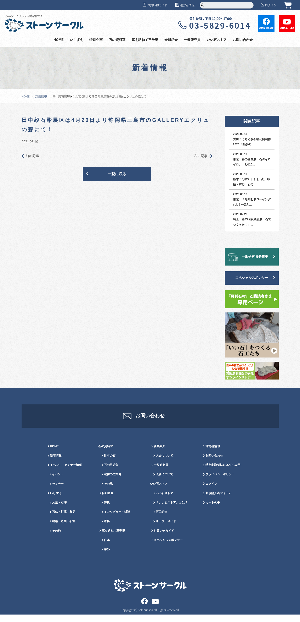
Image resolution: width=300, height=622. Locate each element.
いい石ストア (217, 40)
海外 (107, 556)
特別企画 (96, 40)
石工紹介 (161, 519)
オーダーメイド (166, 528)
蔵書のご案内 (112, 481)
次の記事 (203, 155)
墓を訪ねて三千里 (145, 40)
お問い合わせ (243, 40)
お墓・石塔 (59, 510)
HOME (59, 40)
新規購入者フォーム (218, 500)
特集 (107, 510)
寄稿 (107, 528)
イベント (58, 481)
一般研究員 (192, 40)
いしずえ (76, 40)
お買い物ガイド (157, 5)
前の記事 (30, 155)
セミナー (58, 491)
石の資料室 (117, 40)
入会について (164, 463)
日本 (107, 547)
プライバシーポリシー (219, 481)
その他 (56, 538)
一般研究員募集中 (255, 256)
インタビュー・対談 (117, 519)
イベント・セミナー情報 (66, 472)
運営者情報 (187, 5)
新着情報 (41, 96)
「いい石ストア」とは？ (172, 510)
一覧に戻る (117, 174)
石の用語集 (111, 472)
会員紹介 (171, 40)
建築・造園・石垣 (63, 528)
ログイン (271, 5)
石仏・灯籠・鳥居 (63, 519)
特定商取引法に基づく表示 (222, 472)
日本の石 (109, 463)
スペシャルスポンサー (251, 278)
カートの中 (212, 510)
